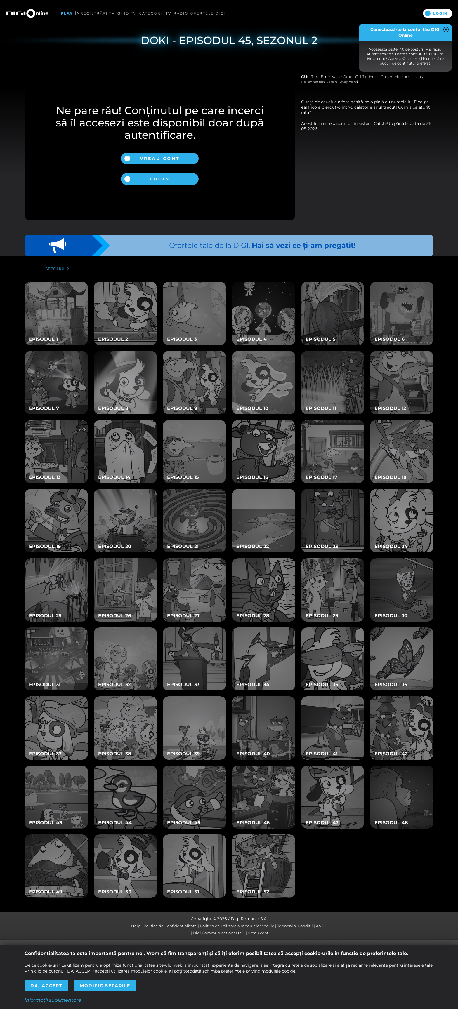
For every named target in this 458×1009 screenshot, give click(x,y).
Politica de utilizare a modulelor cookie (237, 925)
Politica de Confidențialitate (170, 925)
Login (440, 13)
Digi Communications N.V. (218, 932)
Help (135, 925)
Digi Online (27, 13)
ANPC (321, 925)
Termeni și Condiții (295, 925)
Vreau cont (160, 158)
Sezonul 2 (57, 269)
